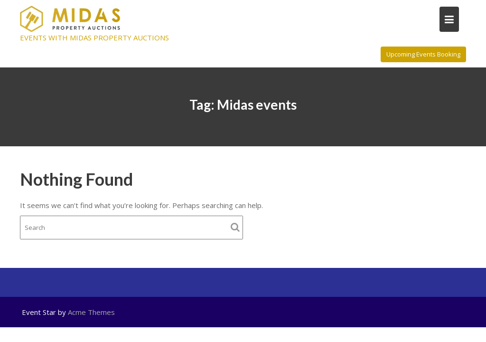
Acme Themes (91, 312)
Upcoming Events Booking (423, 54)
